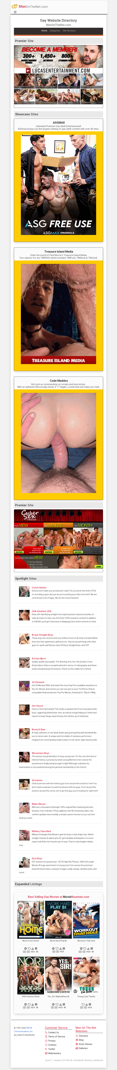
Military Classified (41, 831)
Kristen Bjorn (39, 658)
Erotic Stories (84, 1044)
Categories (54, 30)
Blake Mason (39, 804)
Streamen (37, 780)
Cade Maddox (59, 380)
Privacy (50, 1040)
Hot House (37, 706)
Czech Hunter (39, 587)
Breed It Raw (38, 729)
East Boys (37, 858)
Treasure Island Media (58, 251)
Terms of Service (55, 1036)
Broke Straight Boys (42, 635)
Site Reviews (69, 30)
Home (44, 30)
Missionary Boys (40, 753)
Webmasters (53, 1053)
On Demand (38, 682)
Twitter (50, 1049)
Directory (82, 1036)
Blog (79, 1040)
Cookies (50, 1045)
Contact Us (52, 1032)
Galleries (82, 1048)
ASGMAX (59, 122)
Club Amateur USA (41, 611)
